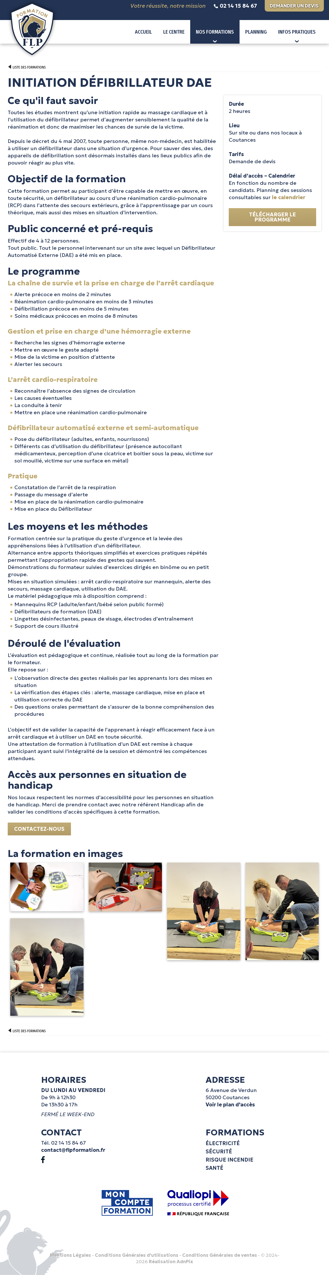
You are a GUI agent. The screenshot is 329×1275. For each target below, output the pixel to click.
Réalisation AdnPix (171, 1261)
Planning (256, 32)
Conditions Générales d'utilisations (136, 1255)
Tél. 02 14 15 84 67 (63, 1142)
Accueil (143, 32)
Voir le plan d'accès (230, 1104)
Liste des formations (27, 67)
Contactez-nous (39, 829)
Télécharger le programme (272, 217)
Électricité (223, 1143)
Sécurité (219, 1151)
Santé (214, 1168)
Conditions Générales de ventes (219, 1255)
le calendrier (288, 197)
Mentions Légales (70, 1255)
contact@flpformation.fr (73, 1150)
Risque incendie (229, 1159)
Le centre (174, 32)
